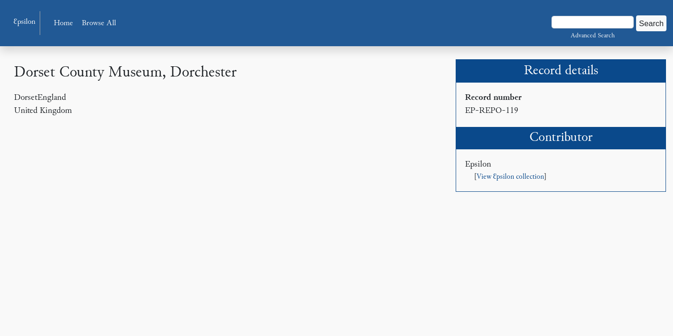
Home (63, 24)
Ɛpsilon (25, 22)
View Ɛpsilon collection (510, 177)
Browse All (99, 24)
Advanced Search (593, 36)
